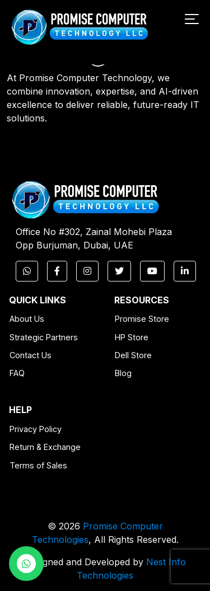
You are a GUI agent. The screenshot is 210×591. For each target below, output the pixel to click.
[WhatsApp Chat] (26, 563)
